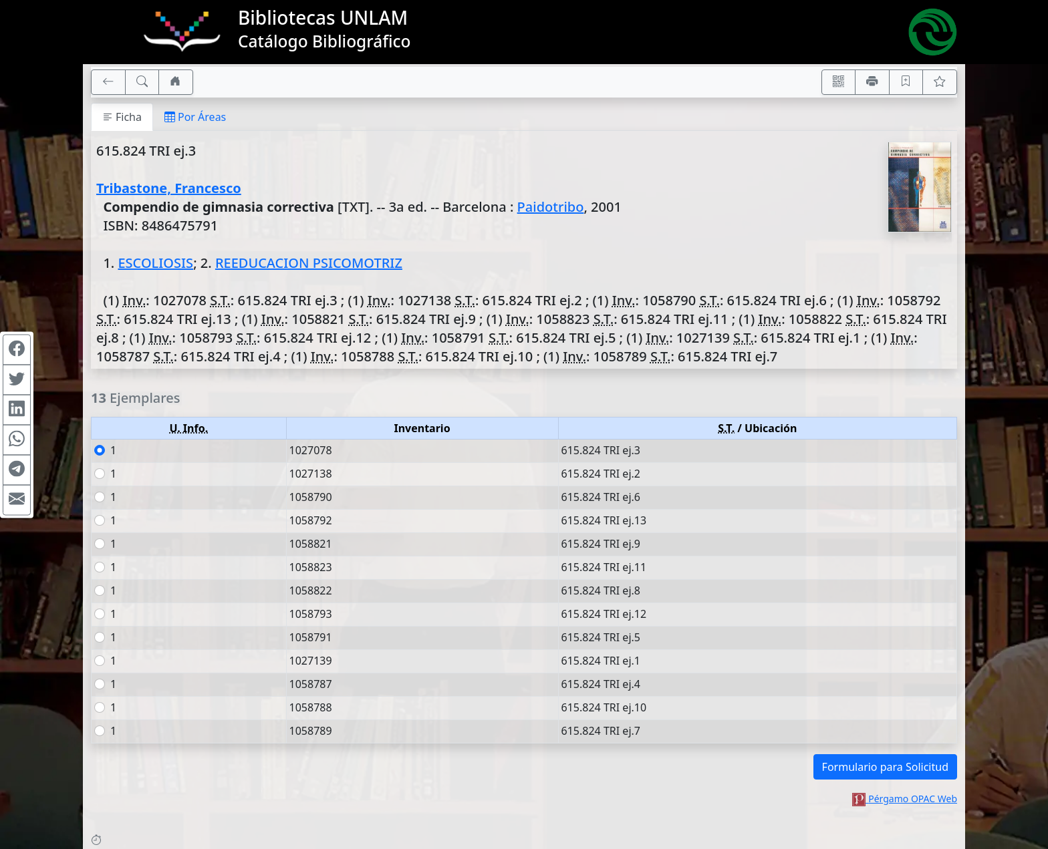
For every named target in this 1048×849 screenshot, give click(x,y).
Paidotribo (550, 207)
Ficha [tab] (122, 117)
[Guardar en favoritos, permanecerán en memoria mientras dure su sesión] (906, 82)
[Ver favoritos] (939, 82)
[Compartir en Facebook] (17, 349)
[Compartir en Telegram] (17, 469)
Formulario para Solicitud (885, 766)
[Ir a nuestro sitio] (175, 82)
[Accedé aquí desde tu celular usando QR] (838, 82)
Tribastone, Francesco (168, 188)
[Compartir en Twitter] (17, 379)
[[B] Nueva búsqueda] (142, 82)
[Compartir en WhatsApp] (17, 439)
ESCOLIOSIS (155, 263)
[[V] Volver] (108, 82)
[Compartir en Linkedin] (17, 409)
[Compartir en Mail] (17, 499)
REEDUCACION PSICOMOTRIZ (308, 263)
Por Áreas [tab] (195, 117)
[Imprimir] (872, 82)
